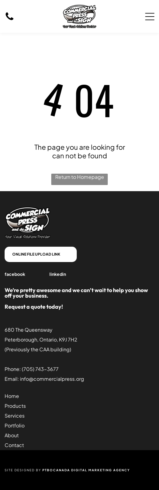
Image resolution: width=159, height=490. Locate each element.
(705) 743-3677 (40, 369)
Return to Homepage (79, 177)
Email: (12, 379)
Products (15, 406)
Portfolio (15, 425)
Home (12, 396)
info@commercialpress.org (52, 379)
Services (15, 415)
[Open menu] (149, 16)
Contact (14, 445)
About (12, 435)
